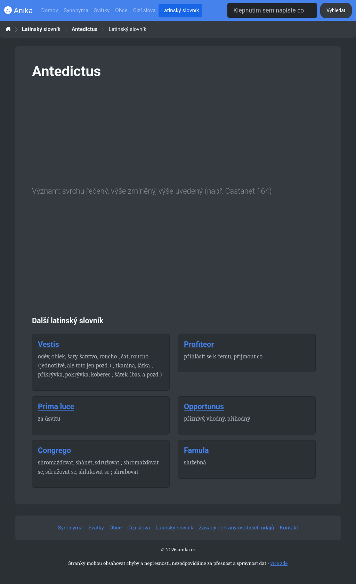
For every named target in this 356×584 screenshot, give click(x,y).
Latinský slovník (180, 10)
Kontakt (289, 528)
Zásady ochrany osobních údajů (236, 528)
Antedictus (85, 29)
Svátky (102, 10)
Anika (18, 10)
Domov (49, 10)
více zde (279, 563)
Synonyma (76, 10)
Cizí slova (144, 10)
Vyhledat (335, 10)
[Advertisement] (178, 131)
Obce (121, 10)
